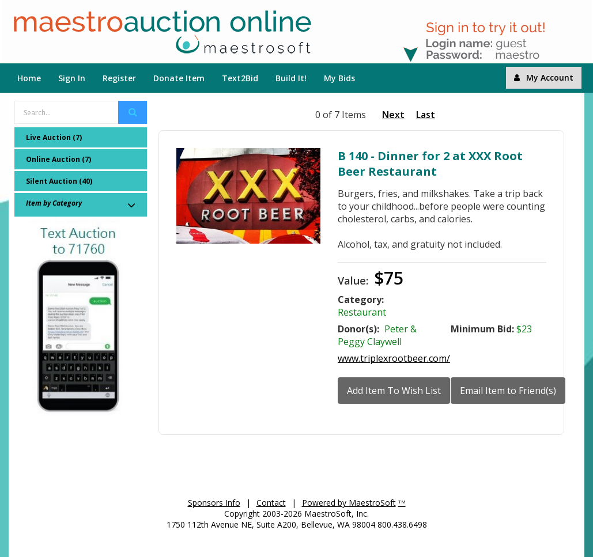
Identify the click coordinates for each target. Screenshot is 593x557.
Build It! (291, 78)
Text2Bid (240, 78)
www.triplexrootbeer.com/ (394, 358)
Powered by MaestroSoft (349, 502)
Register (119, 78)
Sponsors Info (214, 502)
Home (29, 78)
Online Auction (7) (58, 159)
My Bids (339, 78)
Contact (271, 502)
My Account (543, 77)
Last (425, 114)
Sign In (71, 78)
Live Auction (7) (54, 137)
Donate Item (179, 78)
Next (393, 114)
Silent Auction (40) (59, 181)
